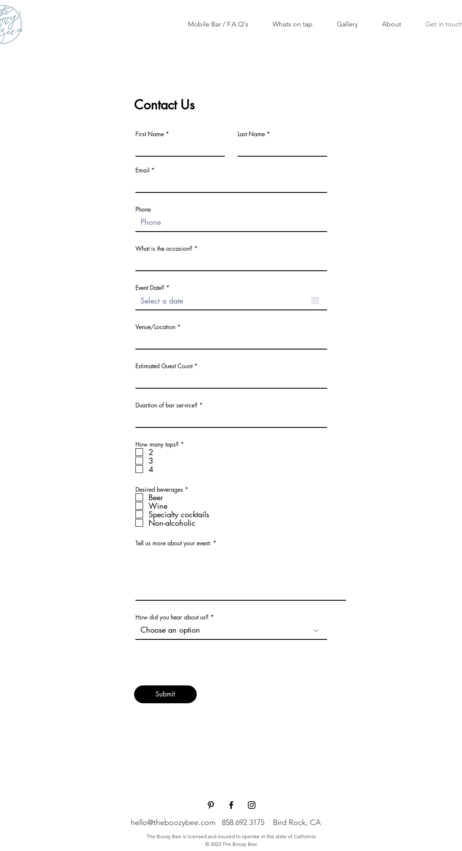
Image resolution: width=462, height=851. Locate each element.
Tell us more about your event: (173, 543)
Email (142, 170)
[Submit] (165, 694)
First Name (149, 134)
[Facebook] (231, 805)
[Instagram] (252, 805)
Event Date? (153, 288)
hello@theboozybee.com (173, 822)
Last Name (251, 134)
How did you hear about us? (172, 617)
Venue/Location (155, 327)
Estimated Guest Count (163, 366)
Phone (143, 209)
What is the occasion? (163, 249)
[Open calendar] (315, 300)
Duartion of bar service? (167, 405)
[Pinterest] (211, 805)
